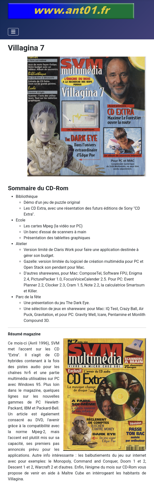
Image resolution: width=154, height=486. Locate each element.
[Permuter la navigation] (13, 31)
